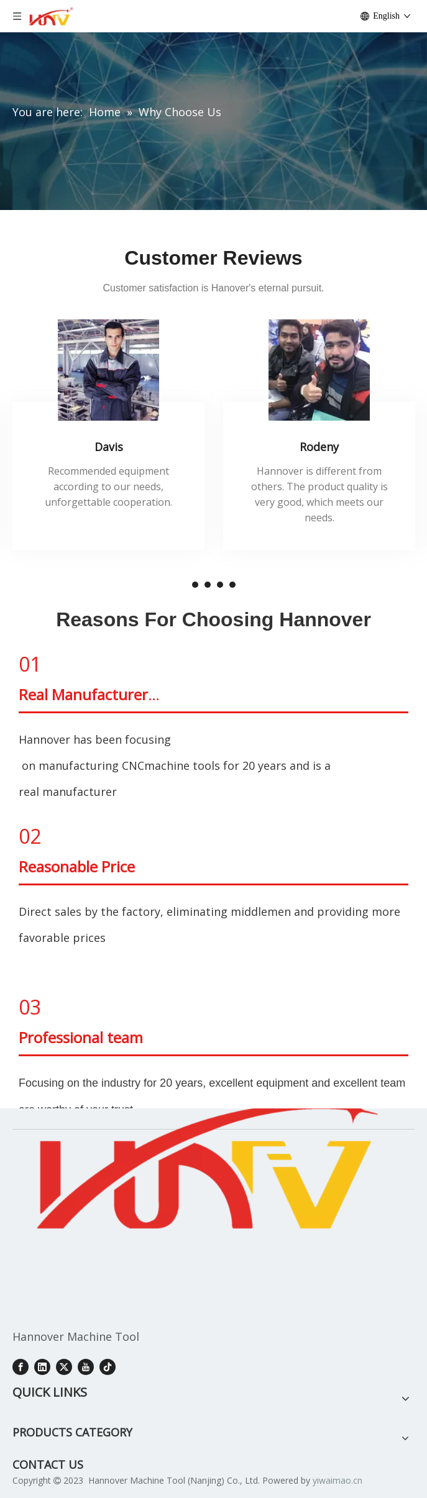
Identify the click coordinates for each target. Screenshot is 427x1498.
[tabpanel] (108, 434)
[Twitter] (64, 1366)
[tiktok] (107, 1366)
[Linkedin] (42, 1366)
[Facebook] (20, 1366)
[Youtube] (86, 1366)
